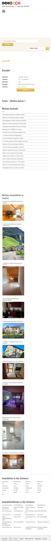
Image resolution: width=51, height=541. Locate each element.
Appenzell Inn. (5, 476)
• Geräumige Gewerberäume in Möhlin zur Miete (13, 111)
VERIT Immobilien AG (19, 515)
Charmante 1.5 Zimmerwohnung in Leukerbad (13, 455)
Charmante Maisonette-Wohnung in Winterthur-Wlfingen (13, 303)
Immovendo (40, 501)
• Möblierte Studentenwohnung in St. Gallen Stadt (13, 146)
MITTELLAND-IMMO (42, 510)
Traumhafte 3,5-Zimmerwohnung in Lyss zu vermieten (13, 344)
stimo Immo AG (17, 520)
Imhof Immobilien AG (7, 520)
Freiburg (27, 478)
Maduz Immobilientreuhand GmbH (6, 511)
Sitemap (45, 531)
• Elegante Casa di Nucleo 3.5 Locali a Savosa (12, 152)
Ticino (27, 484)
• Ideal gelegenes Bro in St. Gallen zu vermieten (13, 163)
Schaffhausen (29, 482)
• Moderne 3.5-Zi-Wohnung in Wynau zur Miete (13, 114)
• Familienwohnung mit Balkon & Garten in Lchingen (14, 123)
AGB (10, 531)
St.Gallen (16, 484)
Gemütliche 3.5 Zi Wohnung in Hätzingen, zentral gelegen (13, 237)
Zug (3, 488)
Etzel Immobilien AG (18, 504)
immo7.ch (10, 533)
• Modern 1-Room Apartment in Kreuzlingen (12, 149)
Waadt (15, 486)
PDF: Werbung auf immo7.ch (42, 537)
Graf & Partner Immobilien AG (5, 501)
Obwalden (16, 482)
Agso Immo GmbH (6, 508)
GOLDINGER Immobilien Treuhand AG (31, 520)
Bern (3, 478)
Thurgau (39, 484)
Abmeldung (38, 531)
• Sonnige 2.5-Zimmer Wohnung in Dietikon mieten (14, 129)
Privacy (15, 531)
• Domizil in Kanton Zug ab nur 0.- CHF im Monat (13, 157)
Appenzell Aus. (17, 476)
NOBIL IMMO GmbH (42, 504)
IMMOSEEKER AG (41, 499)
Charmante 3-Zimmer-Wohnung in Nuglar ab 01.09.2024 (13, 392)
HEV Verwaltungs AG (7, 504)
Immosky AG (40, 508)
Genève (39, 478)
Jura (15, 480)
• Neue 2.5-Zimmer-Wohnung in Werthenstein (12, 154)
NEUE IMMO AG (29, 499)
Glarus (15, 478)
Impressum (4, 531)
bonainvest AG (17, 510)
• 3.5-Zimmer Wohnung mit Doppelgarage (11, 131)
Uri (2, 486)
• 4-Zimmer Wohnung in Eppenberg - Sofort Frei (13, 143)
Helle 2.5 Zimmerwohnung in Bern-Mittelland (13, 364)
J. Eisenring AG (17, 508)
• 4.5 (3, 108)
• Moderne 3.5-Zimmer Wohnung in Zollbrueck (13, 140)
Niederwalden (5, 482)
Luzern (27, 480)
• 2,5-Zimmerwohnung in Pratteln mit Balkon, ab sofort (15, 137)
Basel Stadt (40, 476)
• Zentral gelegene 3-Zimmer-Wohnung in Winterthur (14, 117)
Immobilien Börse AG (7, 499)
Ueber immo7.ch (29, 531)
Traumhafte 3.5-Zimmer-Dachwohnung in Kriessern (13, 274)
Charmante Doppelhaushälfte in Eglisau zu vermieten (13, 206)
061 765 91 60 (22, 84)
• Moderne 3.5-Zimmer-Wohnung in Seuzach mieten (14, 120)
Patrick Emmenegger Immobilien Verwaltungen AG (7, 516)
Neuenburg (39, 480)
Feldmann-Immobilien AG (43, 515)
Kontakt (21, 531)
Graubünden (5, 480)
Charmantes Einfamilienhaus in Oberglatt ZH (13, 324)
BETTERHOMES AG (18, 499)
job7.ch (4, 533)
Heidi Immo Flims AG (30, 515)
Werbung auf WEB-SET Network (29, 537)
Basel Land (28, 476)
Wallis (27, 486)
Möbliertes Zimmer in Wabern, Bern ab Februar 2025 (13, 427)
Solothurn (4, 484)
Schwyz (39, 482)
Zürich (38, 486)
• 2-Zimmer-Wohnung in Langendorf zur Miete (12, 134)
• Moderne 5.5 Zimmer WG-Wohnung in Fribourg (13, 160)
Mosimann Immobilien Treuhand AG (42, 520)
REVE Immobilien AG (30, 508)
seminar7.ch (18, 533)
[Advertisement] (25, 25)
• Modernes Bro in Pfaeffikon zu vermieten (12, 126)
